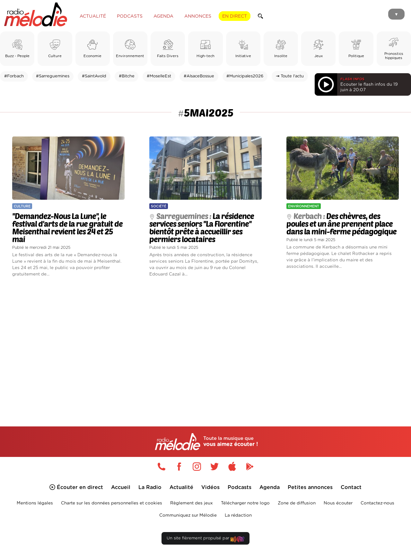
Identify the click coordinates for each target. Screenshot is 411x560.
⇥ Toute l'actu (290, 76)
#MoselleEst (159, 76)
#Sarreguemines (52, 76)
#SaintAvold (94, 76)
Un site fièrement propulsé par (205, 539)
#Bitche (127, 76)
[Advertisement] (205, 344)
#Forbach (14, 76)
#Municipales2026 (244, 76)
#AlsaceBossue (199, 76)
